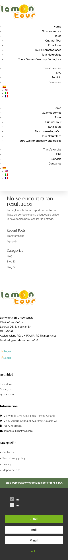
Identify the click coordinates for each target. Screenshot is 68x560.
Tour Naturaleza (51, 54)
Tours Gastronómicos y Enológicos (39, 59)
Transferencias (52, 68)
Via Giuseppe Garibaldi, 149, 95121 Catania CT (28, 420)
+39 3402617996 (11, 425)
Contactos (55, 82)
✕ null (34, 540)
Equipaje (12, 241)
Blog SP (11, 267)
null (34, 529)
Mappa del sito (11, 470)
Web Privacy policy (14, 458)
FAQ (58, 72)
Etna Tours (54, 45)
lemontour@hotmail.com (16, 430)
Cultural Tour (53, 40)
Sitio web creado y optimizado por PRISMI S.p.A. (34, 482)
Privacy (7, 464)
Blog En (11, 261)
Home (57, 26)
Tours (58, 36)
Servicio (56, 77)
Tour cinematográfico (48, 50)
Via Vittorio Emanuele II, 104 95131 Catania (28, 415)
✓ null (34, 518)
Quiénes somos (51, 31)
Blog (9, 256)
